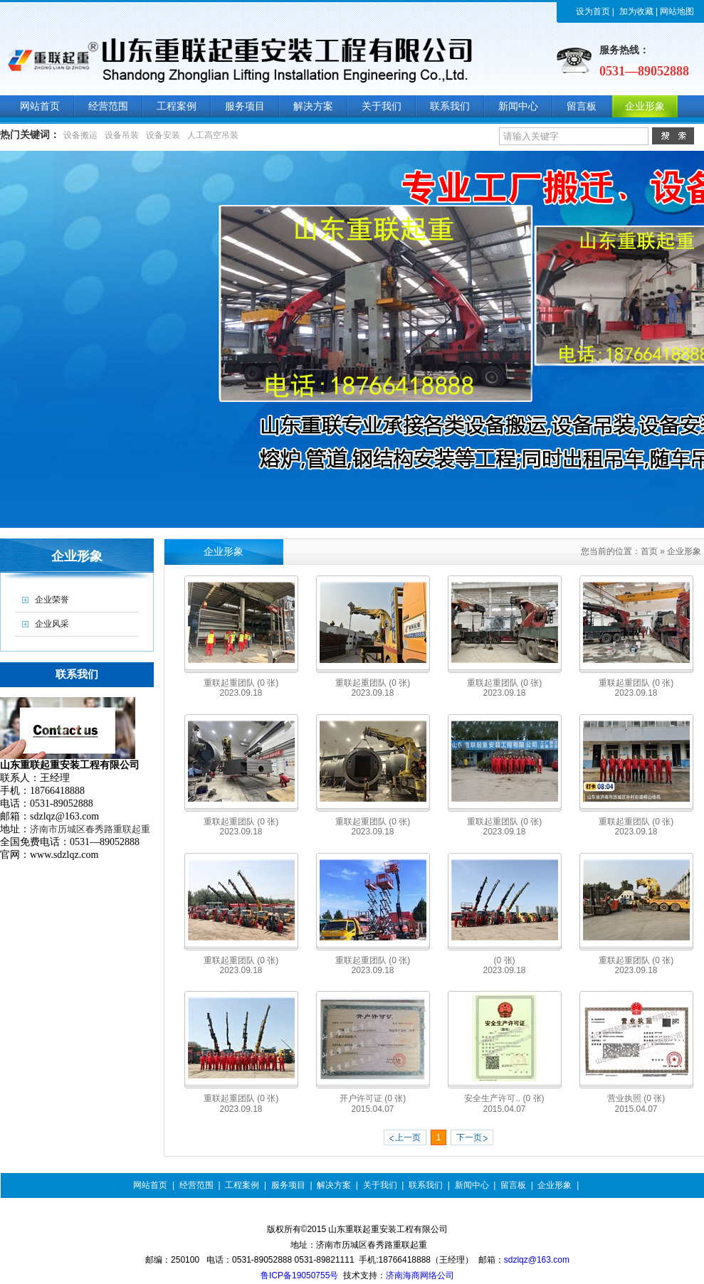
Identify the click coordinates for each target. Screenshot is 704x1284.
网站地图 (677, 11)
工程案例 (242, 1185)
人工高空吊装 (212, 135)
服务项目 (288, 1185)
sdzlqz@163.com (536, 1260)
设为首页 (593, 11)
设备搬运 (80, 135)
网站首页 (150, 1185)
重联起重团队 (241, 683)
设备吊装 (122, 135)
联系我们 (426, 1185)
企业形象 (684, 551)
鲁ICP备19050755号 (299, 1275)
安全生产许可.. (504, 1098)
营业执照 (636, 1098)
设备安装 (163, 135)
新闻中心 (472, 1185)
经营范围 (196, 1185)
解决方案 (334, 1185)
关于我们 (380, 1185)
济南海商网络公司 (420, 1275)
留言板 (513, 1185)
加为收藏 (636, 11)
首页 (649, 551)
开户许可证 (373, 1098)
